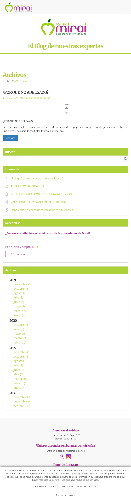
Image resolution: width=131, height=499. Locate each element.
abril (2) (18, 374)
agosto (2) (20, 293)
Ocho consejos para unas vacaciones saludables (42, 210)
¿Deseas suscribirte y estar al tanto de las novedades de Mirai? (47, 233)
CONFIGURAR (66, 486)
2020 (15, 81)
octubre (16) (21, 406)
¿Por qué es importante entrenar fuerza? (37, 178)
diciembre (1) (22, 352)
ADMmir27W (11, 97)
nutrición (28, 97)
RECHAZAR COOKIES (45, 486)
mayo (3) (19, 306)
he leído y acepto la (23, 247)
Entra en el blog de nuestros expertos (66, 450)
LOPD (38, 247)
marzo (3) (20, 379)
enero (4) (19, 315)
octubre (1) (21, 288)
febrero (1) (20, 342)
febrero (23, 81)
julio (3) (18, 297)
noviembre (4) (23, 401)
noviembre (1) (23, 284)
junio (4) (19, 302)
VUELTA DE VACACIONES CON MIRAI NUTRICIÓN (41, 194)
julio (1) (18, 365)
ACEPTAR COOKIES (86, 486)
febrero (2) (20, 311)
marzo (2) (20, 338)
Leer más (10, 137)
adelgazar (45, 97)
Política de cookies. (65, 495)
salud (36, 97)
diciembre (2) (22, 397)
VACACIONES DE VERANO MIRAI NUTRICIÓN (38, 202)
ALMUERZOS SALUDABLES (27, 186)
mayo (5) (19, 333)
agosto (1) (20, 361)
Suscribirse (18, 254)
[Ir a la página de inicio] (18, 7)
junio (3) (19, 329)
